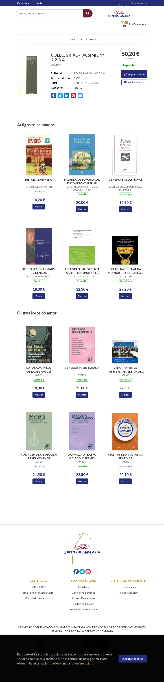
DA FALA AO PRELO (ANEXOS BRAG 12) (38, 361)
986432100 (38, 579)
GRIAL (78, 79)
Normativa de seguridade (83, 601)
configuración (83, 663)
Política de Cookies (83, 595)
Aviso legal (83, 579)
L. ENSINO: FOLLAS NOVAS (125, 171)
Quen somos (24, 3)
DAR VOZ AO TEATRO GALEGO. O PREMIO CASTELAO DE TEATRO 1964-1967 (82, 448)
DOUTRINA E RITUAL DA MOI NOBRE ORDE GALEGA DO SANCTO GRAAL (125, 262)
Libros (91, 31)
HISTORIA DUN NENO (38, 171)
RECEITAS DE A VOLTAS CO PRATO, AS (125, 448)
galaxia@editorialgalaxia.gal (38, 584)
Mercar (39, 198)
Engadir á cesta (134, 66)
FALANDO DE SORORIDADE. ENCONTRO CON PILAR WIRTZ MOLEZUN (82, 173)
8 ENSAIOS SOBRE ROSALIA (82, 359)
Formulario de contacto (38, 590)
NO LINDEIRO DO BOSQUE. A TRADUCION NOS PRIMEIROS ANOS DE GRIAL (39, 448)
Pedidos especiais (129, 584)
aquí (53, 663)
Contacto (41, 3)
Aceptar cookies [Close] (132, 658)
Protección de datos (83, 590)
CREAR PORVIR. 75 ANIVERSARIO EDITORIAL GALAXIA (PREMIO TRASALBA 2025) (125, 361)
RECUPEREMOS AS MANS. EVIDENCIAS (38, 262)
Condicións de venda (83, 584)
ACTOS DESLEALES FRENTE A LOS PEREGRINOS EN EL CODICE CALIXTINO (82, 262)
